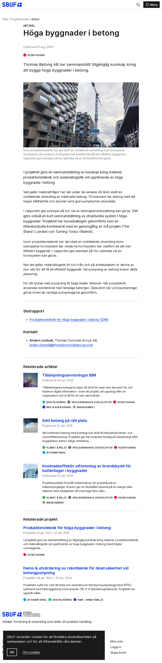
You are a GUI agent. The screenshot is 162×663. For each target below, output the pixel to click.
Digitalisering (56, 402)
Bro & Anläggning (58, 407)
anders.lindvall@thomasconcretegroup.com (61, 345)
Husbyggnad (36, 55)
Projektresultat (20, 19)
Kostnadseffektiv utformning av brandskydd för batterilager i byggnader (86, 468)
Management (86, 407)
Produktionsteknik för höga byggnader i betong (67, 527)
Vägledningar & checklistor (91, 402)
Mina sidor (116, 641)
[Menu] (151, 4)
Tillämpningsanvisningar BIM (69, 375)
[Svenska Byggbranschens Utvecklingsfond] (13, 4)
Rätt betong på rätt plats (64, 420)
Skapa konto (118, 652)
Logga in (115, 647)
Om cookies (31, 652)
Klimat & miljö (56, 447)
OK (12, 652)
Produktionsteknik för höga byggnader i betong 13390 (68, 319)
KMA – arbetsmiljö (90, 599)
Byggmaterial (56, 452)
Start (5, 19)
